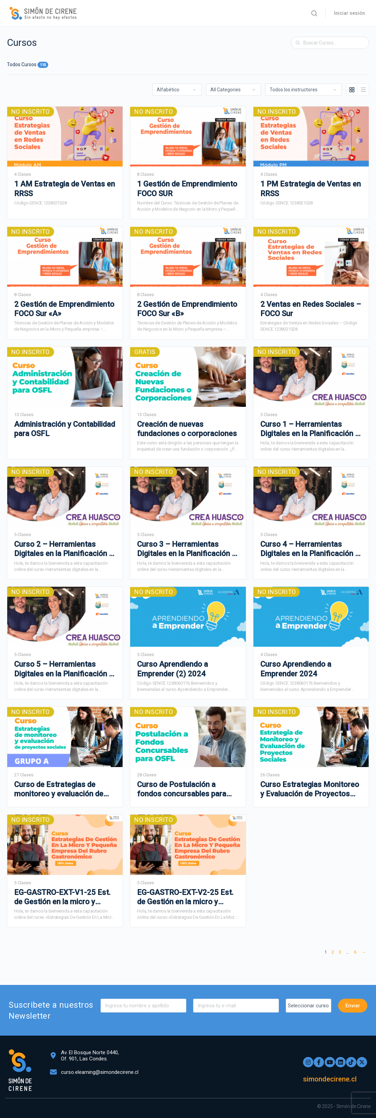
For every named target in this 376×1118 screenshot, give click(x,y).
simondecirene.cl (332, 1079)
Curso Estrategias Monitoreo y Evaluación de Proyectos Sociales (309, 789)
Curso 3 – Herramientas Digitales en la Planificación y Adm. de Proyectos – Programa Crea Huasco (186, 549)
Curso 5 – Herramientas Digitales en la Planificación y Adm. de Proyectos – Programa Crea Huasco (63, 669)
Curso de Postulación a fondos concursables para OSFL (181, 789)
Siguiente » (363, 952)
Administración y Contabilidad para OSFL (64, 429)
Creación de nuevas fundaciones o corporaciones (187, 429)
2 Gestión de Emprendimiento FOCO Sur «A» (64, 309)
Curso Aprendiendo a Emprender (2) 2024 (172, 669)
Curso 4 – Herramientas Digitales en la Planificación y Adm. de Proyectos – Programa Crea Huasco (309, 549)
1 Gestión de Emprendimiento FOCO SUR (187, 189)
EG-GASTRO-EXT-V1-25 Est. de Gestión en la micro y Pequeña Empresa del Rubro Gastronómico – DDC (62, 897)
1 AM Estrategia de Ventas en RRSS (64, 189)
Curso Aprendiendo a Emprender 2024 (295, 669)
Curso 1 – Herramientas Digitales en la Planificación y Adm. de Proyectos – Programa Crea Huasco (309, 429)
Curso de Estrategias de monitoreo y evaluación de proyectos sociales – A (58, 789)
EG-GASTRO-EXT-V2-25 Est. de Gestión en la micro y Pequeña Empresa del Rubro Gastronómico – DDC (185, 897)
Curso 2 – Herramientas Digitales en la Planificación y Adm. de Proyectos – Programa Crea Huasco (63, 549)
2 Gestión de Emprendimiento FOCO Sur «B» (187, 309)
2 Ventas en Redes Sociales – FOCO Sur (310, 309)
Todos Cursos (27, 65)
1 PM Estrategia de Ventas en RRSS (310, 189)
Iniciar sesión (349, 13)
